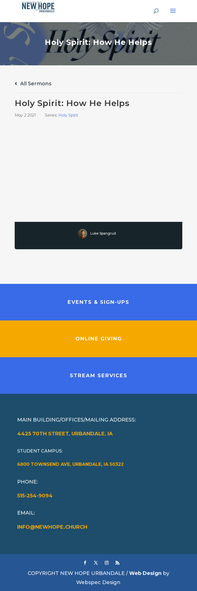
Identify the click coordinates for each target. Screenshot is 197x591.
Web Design (145, 573)
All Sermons (33, 84)
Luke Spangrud (103, 233)
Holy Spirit (68, 115)
